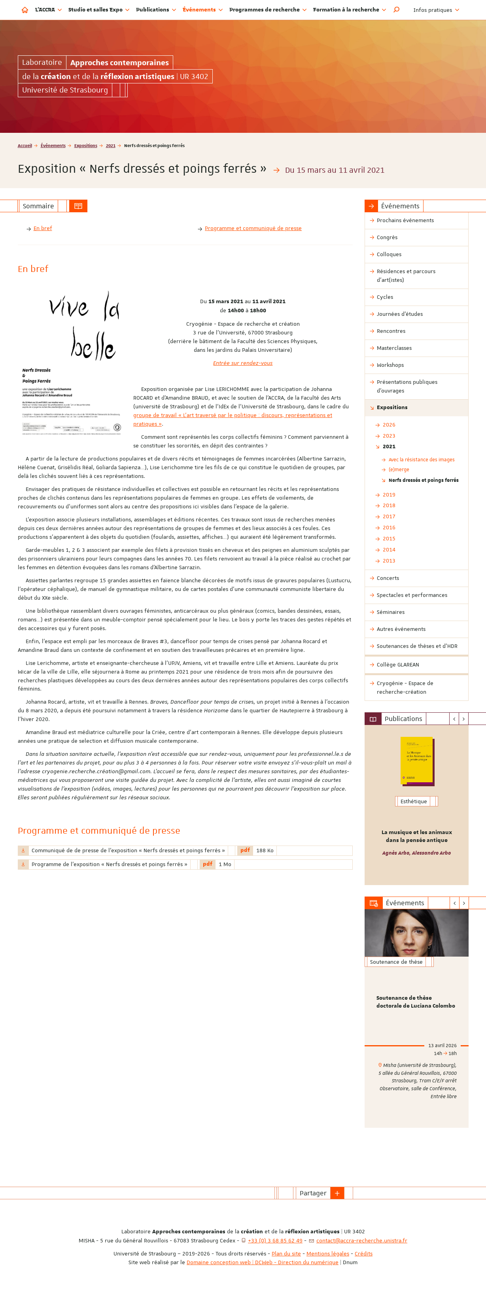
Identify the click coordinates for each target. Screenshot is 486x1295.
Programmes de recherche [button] (268, 9)
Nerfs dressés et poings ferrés (424, 479)
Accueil (25, 145)
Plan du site (286, 1253)
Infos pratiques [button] (437, 9)
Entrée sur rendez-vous (242, 362)
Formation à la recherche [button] (349, 9)
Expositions (85, 145)
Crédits (364, 1253)
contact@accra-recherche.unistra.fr (361, 1240)
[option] (417, 805)
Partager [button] (313, 1193)
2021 (110, 145)
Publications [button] (156, 9)
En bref (43, 228)
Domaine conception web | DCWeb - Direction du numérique (262, 1262)
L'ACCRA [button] (48, 9)
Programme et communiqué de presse (253, 228)
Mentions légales (327, 1253)
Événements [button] (203, 9)
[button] (397, 10)
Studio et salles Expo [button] (99, 9)
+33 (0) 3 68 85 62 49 (275, 1240)
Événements (53, 145)
